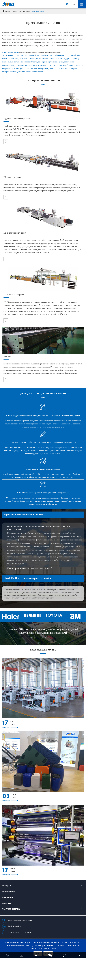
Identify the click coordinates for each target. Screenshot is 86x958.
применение (8, 891)
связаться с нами (43, 637)
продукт (14, 11)
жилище (7, 11)
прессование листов (38, 11)
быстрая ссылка (11, 909)
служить (6, 903)
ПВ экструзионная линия (15, 233)
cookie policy (36, 948)
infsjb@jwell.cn (11, 926)
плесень (7, 356)
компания (7, 897)
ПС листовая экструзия (14, 294)
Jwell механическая (10, 52)
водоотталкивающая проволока (18, 118)
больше (10, 727)
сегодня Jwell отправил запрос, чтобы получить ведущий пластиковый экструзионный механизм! (43, 631)
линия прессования (24, 11)
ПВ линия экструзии (13, 177)
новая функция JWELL (43, 650)
